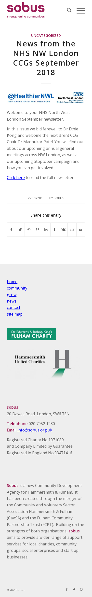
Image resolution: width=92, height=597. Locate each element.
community (17, 288)
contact (13, 307)
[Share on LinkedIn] (46, 229)
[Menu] (78, 10)
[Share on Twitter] (20, 229)
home (12, 281)
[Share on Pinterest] (37, 229)
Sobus (59, 198)
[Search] (67, 10)
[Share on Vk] (63, 229)
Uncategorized (46, 35)
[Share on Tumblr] (55, 229)
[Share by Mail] (81, 229)
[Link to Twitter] (74, 589)
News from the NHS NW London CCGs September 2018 (46, 58)
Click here (16, 177)
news (11, 301)
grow (11, 294)
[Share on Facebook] (11, 229)
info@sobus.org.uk (34, 430)
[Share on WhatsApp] (29, 229)
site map (15, 314)
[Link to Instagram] (81, 589)
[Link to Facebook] (66, 589)
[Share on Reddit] (72, 229)
